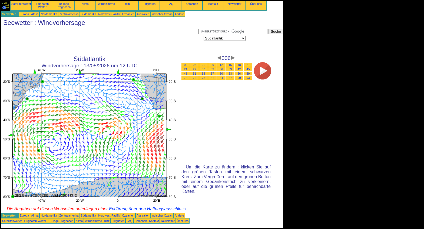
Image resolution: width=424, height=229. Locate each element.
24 (185, 69)
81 (212, 77)
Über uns (256, 3)
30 (203, 69)
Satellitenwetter (21, 3)
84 (221, 77)
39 (230, 69)
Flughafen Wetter (42, 5)
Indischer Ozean (162, 14)
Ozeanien (128, 14)
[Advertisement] (99, 41)
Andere (179, 14)
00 (185, 65)
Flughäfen (149, 3)
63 (230, 73)
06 (203, 65)
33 (212, 69)
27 (194, 69)
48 (185, 73)
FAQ (170, 3)
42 (239, 69)
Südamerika (88, 14)
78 (203, 77)
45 (248, 69)
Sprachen (192, 3)
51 (194, 73)
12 (221, 65)
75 (194, 77)
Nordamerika (49, 14)
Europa (24, 14)
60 (221, 73)
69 (248, 73)
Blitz (127, 3)
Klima (85, 3)
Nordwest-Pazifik (109, 14)
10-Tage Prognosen (64, 5)
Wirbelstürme (106, 3)
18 (239, 65)
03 (194, 65)
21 (248, 65)
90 (239, 77)
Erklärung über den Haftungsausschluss (147, 209)
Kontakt (213, 3)
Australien (143, 14)
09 (212, 65)
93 (248, 77)
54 (203, 73)
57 (212, 73)
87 (230, 77)
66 (239, 73)
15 (230, 65)
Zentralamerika (68, 14)
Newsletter (234, 3)
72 (185, 77)
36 (221, 69)
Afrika (34, 14)
